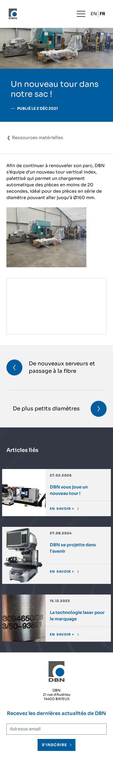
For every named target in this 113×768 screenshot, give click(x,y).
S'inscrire (54, 744)
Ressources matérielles (37, 137)
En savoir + (62, 509)
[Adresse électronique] (56, 729)
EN (94, 14)
